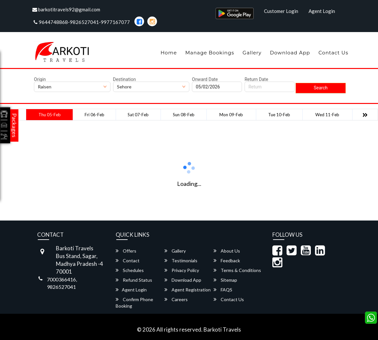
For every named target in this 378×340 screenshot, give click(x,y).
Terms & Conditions (237, 270)
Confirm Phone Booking (134, 303)
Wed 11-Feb (327, 114)
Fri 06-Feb (94, 114)
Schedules (130, 270)
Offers (126, 251)
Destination (124, 79)
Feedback (227, 260)
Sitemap (225, 280)
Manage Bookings (209, 53)
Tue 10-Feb (279, 114)
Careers (176, 299)
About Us (227, 251)
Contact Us (333, 53)
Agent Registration (187, 289)
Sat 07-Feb (138, 114)
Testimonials (180, 260)
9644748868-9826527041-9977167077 (82, 22)
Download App (290, 53)
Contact (128, 260)
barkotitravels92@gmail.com (66, 9)
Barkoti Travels (222, 329)
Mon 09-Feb (231, 114)
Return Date (256, 79)
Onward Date (205, 79)
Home (169, 53)
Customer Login (281, 11)
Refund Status (134, 280)
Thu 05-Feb (49, 114)
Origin (40, 79)
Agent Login (322, 11)
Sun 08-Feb (183, 114)
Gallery (252, 53)
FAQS (223, 289)
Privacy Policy (181, 270)
